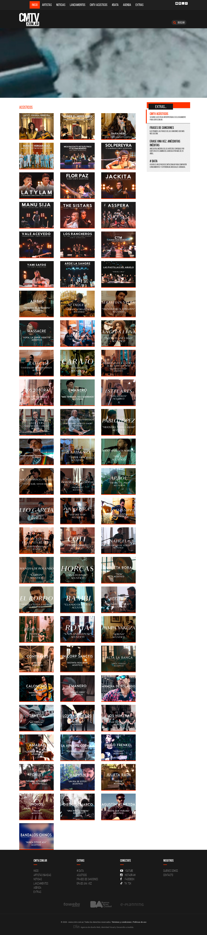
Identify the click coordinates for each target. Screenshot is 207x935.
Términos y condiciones (122, 922)
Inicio (35, 5)
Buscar (179, 22)
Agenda (127, 5)
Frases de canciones (87, 879)
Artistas (47, 5)
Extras (140, 5)
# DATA (80, 870)
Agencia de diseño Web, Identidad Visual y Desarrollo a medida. (103, 927)
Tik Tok (126, 883)
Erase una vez (84, 883)
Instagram (128, 875)
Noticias (60, 5)
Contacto (168, 875)
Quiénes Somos (170, 870)
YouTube (126, 870)
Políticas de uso (139, 922)
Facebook (127, 879)
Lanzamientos (77, 5)
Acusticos (82, 875)
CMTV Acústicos (98, 5)
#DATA (115, 5)
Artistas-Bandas (42, 875)
